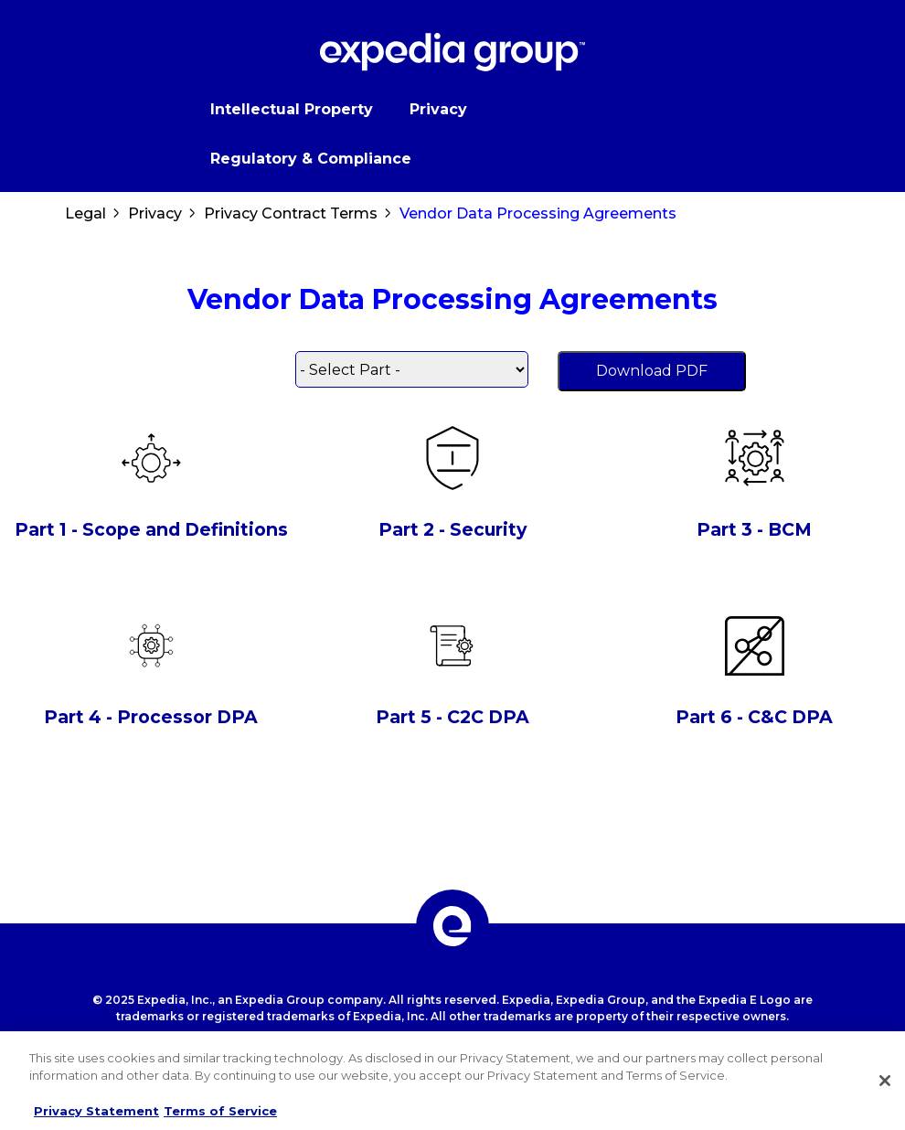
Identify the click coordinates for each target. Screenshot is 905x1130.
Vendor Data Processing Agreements (537, 213)
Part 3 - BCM (754, 529)
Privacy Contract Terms (291, 213)
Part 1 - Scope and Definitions (151, 529)
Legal (85, 213)
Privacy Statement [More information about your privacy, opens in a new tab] (96, 1110)
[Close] (885, 1081)
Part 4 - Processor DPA (151, 717)
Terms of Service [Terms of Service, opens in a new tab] (220, 1110)
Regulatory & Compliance (310, 158)
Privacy (438, 109)
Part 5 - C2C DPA (452, 717)
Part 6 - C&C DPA (754, 717)
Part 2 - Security (452, 529)
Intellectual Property (291, 109)
